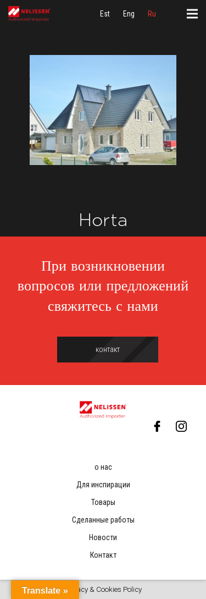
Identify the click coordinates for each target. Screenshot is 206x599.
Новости (103, 537)
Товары (103, 502)
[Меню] (192, 14)
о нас (103, 467)
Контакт (103, 555)
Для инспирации (103, 484)
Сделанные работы (103, 519)
